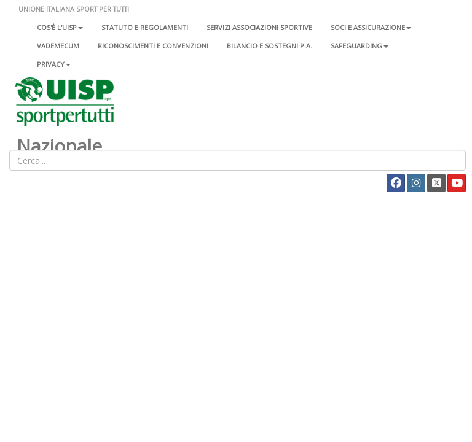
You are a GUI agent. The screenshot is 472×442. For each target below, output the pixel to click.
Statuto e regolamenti (144, 27)
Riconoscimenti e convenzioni (153, 45)
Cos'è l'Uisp (60, 27)
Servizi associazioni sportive (259, 27)
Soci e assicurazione (371, 27)
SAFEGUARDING (359, 45)
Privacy (54, 64)
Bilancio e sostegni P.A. (269, 45)
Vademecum (58, 45)
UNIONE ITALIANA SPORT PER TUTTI (73, 9)
